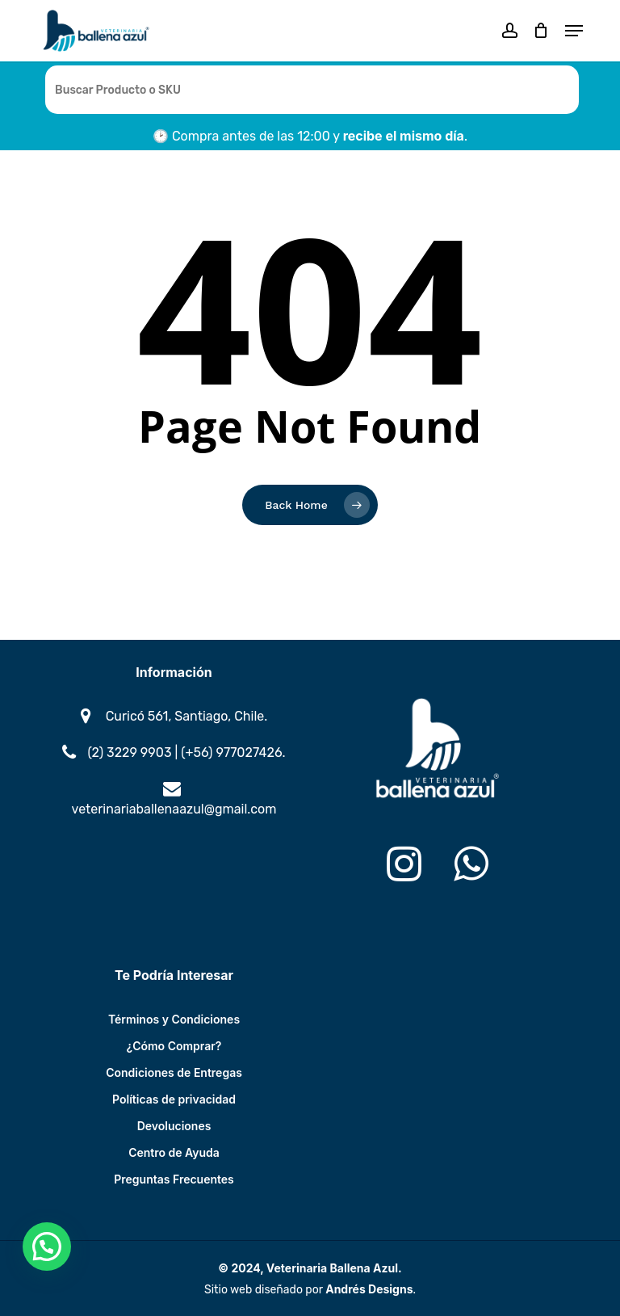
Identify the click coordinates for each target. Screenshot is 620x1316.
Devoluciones (174, 1126)
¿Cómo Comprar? (174, 1046)
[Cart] (541, 31)
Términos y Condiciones (174, 1019)
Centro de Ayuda (174, 1152)
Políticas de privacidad (174, 1099)
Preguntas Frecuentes (174, 1179)
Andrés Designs (369, 1289)
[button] (574, 31)
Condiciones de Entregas (174, 1072)
